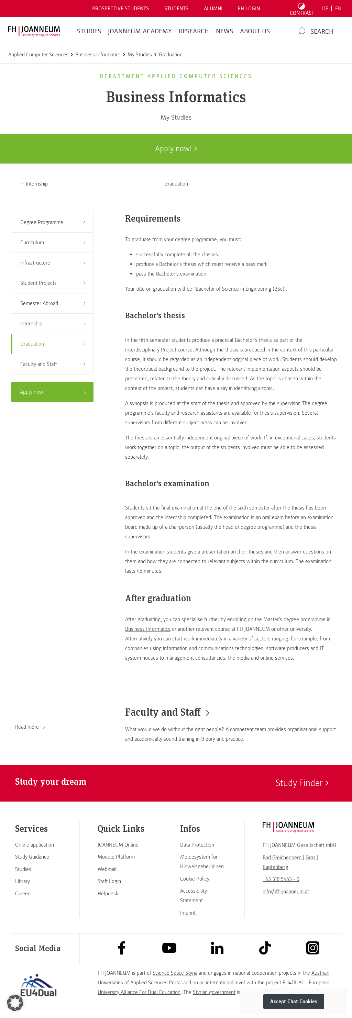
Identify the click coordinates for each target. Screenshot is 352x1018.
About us (255, 31)
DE (325, 8)
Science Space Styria (175, 973)
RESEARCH (194, 31)
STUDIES (89, 31)
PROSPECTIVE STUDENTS (120, 8)
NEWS (224, 31)
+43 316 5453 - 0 (281, 879)
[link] (38, 845)
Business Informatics (147, 629)
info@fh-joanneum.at (286, 891)
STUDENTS (176, 8)
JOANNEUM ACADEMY (140, 31)
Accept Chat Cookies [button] (293, 1001)
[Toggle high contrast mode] (302, 8)
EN (338, 8)
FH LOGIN (249, 8)
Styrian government (214, 992)
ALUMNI (213, 8)
